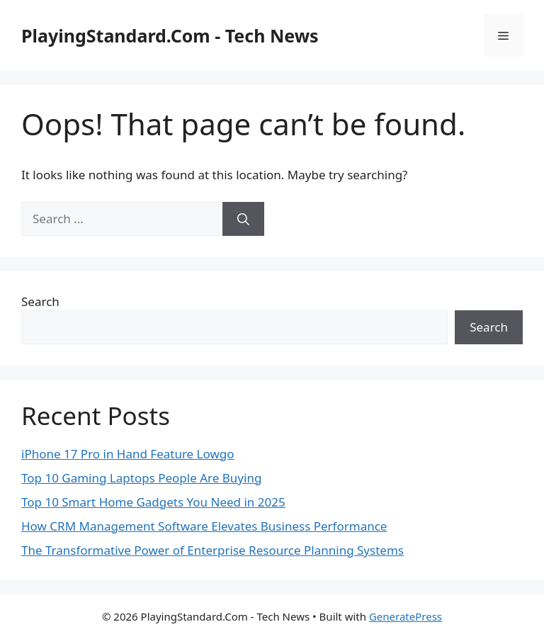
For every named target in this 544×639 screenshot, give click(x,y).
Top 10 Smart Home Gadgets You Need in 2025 (153, 502)
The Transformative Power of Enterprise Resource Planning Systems (212, 550)
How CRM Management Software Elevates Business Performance (204, 526)
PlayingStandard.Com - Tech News (170, 35)
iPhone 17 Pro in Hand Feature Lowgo (127, 454)
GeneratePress (405, 616)
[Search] (243, 219)
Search (40, 301)
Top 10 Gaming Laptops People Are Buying (141, 478)
